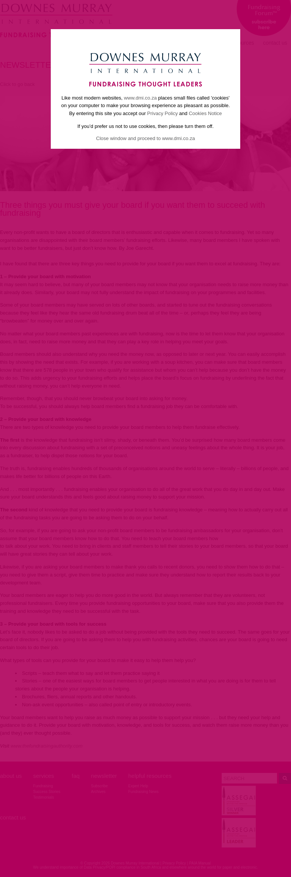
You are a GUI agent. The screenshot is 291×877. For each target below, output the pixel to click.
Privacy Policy (162, 113)
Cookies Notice (205, 113)
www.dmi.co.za (140, 98)
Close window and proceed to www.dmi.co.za (145, 138)
